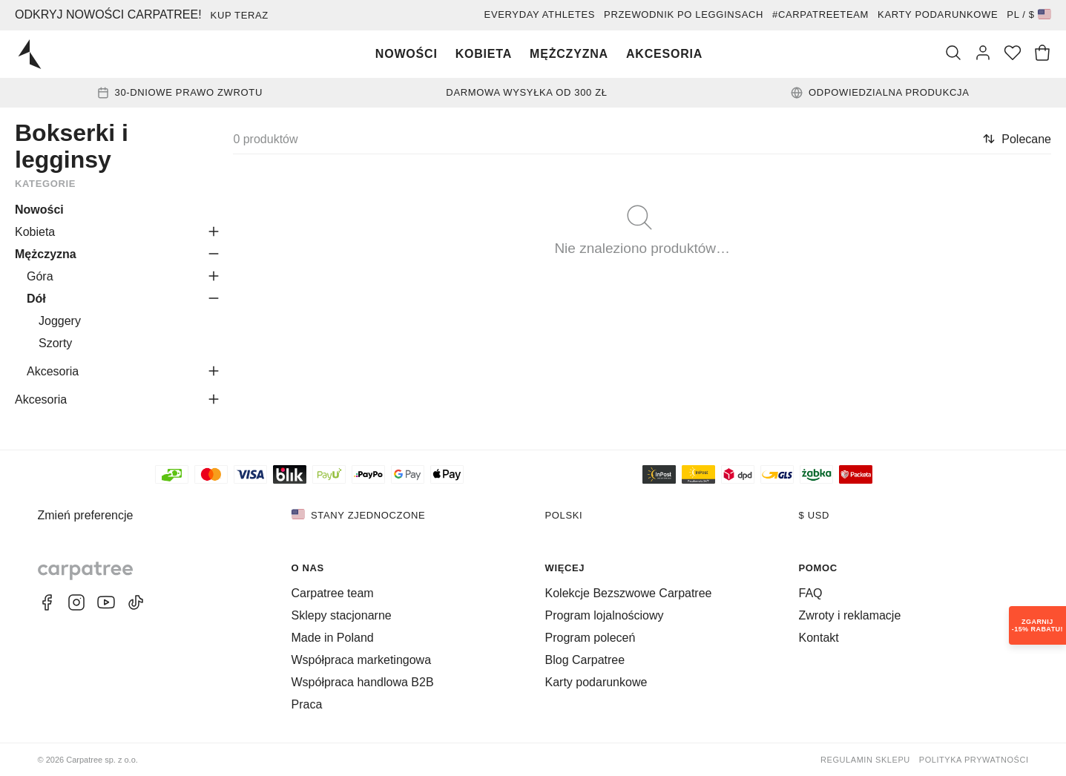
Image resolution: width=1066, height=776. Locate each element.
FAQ (811, 593)
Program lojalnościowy (604, 615)
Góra (40, 276)
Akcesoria (664, 53)
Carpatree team (333, 593)
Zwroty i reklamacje (850, 615)
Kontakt (819, 637)
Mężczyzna (569, 53)
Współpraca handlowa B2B (363, 682)
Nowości (406, 53)
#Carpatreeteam (820, 14)
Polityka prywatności (974, 759)
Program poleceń (590, 637)
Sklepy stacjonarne (342, 615)
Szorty (55, 343)
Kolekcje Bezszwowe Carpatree (628, 593)
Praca (307, 704)
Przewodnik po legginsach (683, 14)
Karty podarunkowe (938, 14)
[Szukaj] (953, 54)
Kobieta (483, 53)
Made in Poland (333, 637)
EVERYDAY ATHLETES (540, 14)
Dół (36, 298)
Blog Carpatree (585, 660)
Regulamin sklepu (865, 759)
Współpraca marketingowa (362, 660)
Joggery (60, 321)
